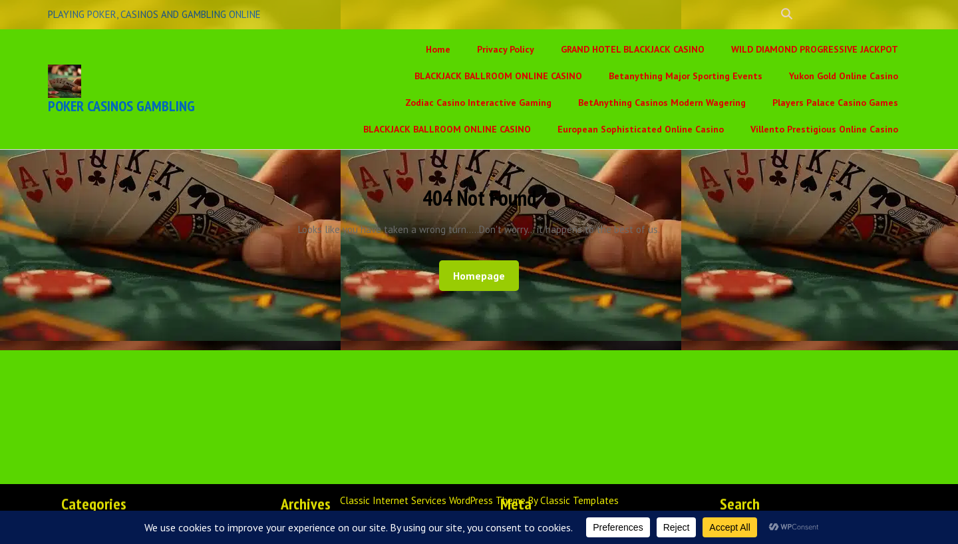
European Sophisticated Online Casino (641, 129)
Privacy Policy (505, 49)
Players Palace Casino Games (835, 103)
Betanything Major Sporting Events (685, 76)
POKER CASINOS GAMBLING (121, 106)
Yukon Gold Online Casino (843, 76)
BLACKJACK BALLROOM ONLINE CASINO (498, 76)
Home (438, 49)
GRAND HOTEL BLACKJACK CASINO (633, 49)
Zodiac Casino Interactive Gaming (478, 103)
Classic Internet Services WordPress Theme (434, 500)
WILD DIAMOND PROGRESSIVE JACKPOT (814, 49)
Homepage (484, 275)
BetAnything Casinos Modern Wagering (662, 103)
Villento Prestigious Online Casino (824, 129)
